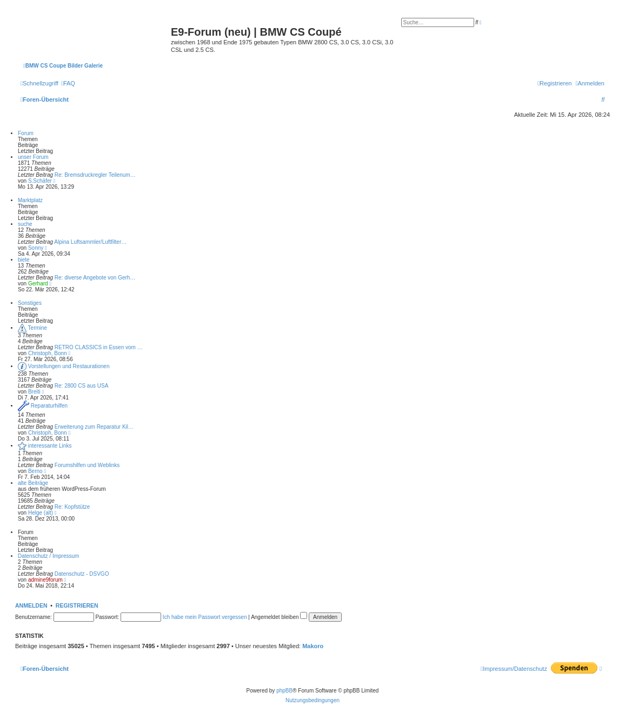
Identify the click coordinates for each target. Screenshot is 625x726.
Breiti (34, 392)
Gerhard (38, 284)
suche (25, 224)
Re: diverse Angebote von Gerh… (95, 278)
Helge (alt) (40, 513)
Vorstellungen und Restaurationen (69, 366)
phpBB (284, 691)
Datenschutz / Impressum (48, 556)
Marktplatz (30, 200)
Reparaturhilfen (49, 406)
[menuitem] (68, 83)
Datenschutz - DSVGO (82, 574)
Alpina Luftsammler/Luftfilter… (90, 242)
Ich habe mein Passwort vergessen (205, 617)
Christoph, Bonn (47, 353)
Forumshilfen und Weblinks (87, 465)
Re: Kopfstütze (72, 507)
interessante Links (50, 446)
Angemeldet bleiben (279, 617)
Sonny (35, 248)
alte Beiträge (33, 483)
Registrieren (77, 605)
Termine (38, 328)
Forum (26, 133)
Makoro (312, 646)
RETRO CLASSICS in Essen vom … (99, 347)
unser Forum (33, 157)
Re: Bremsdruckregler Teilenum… (95, 175)
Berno (35, 471)
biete (24, 260)
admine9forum (45, 580)
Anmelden (31, 605)
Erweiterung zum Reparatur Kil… (94, 427)
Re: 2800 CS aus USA (82, 386)
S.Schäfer (40, 181)
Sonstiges (30, 303)
